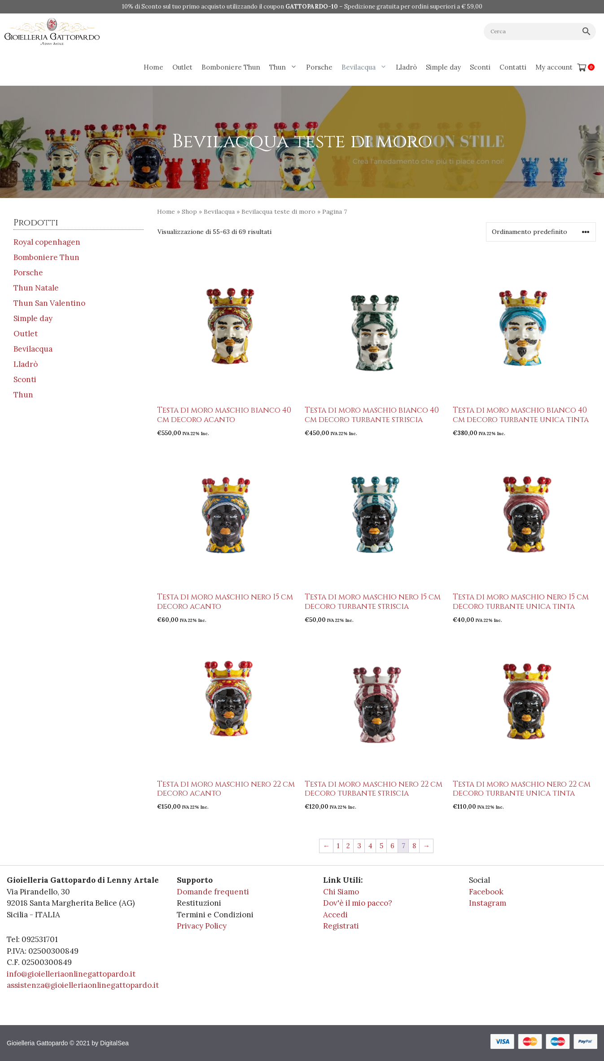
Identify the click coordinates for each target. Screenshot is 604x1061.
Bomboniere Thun (230, 67)
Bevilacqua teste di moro (278, 211)
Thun (285, 67)
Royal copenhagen (46, 242)
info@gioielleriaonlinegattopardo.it (71, 974)
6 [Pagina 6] (392, 845)
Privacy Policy (202, 926)
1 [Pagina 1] (338, 845)
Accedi (335, 915)
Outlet (182, 67)
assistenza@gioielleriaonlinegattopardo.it (83, 985)
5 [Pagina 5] (381, 845)
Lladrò (406, 67)
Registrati (341, 926)
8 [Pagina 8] (414, 845)
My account (554, 67)
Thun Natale (36, 288)
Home (153, 67)
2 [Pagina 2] (348, 845)
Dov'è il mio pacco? (357, 903)
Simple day (443, 67)
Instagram (487, 903)
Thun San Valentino (49, 303)
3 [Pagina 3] (359, 845)
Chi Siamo (341, 892)
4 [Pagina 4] (370, 845)
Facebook (486, 892)
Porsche (319, 67)
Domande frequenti (213, 892)
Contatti (512, 67)
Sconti (480, 67)
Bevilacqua (366, 67)
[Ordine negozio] (541, 232)
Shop (189, 211)
